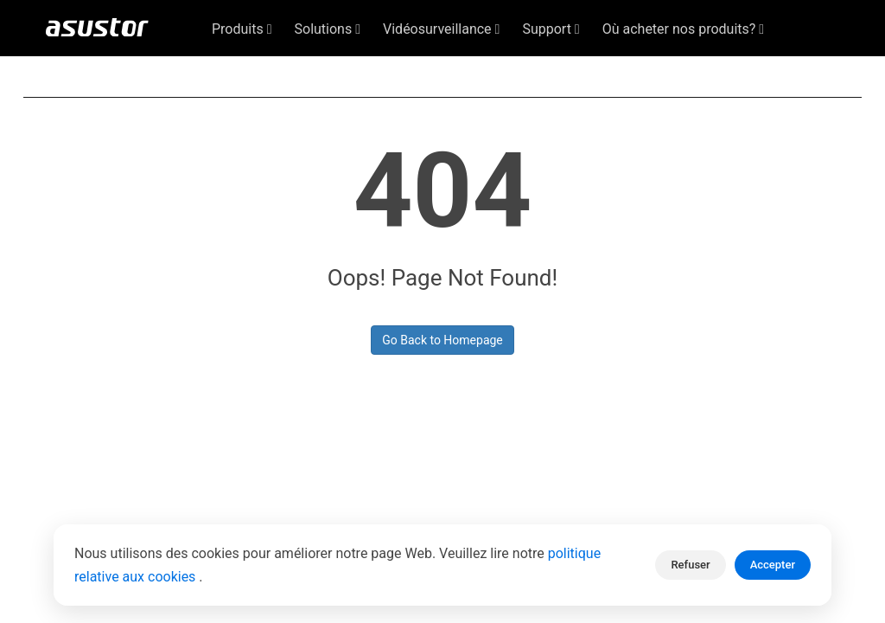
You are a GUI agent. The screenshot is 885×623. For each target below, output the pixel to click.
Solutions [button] (328, 29)
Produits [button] (242, 29)
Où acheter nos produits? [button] (683, 29)
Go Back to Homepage (442, 340)
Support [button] (550, 29)
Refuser (690, 564)
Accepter (772, 564)
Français (779, 70)
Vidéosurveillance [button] (441, 29)
